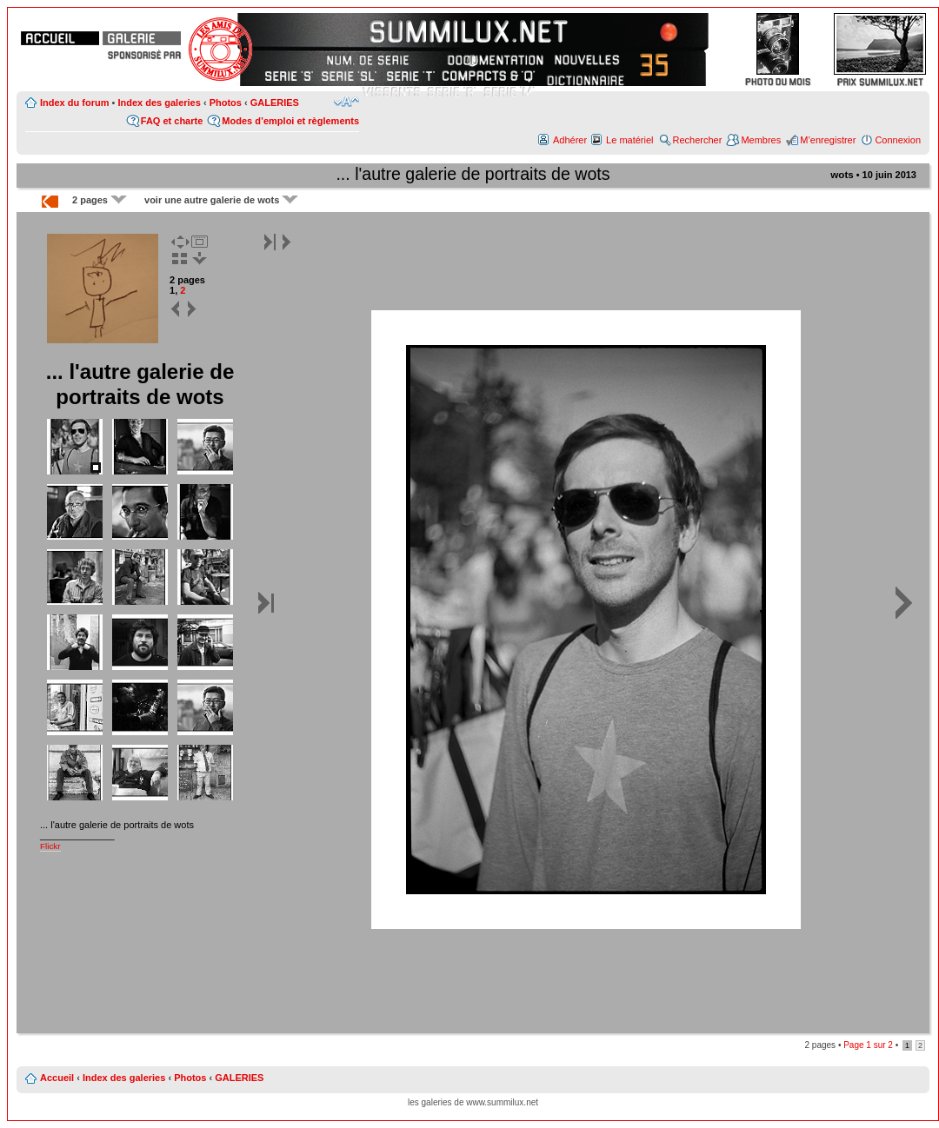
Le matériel (629, 140)
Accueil (57, 1077)
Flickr (50, 846)
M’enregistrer (828, 140)
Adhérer (570, 140)
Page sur (868, 1045)
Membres (761, 140)
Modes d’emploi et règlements (290, 121)
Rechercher (698, 140)
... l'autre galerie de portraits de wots (472, 173)
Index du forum (74, 102)
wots (841, 174)
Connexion (898, 140)
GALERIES (274, 102)
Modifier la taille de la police (346, 101)
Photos (226, 102)
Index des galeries (158, 102)
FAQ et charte (172, 121)
